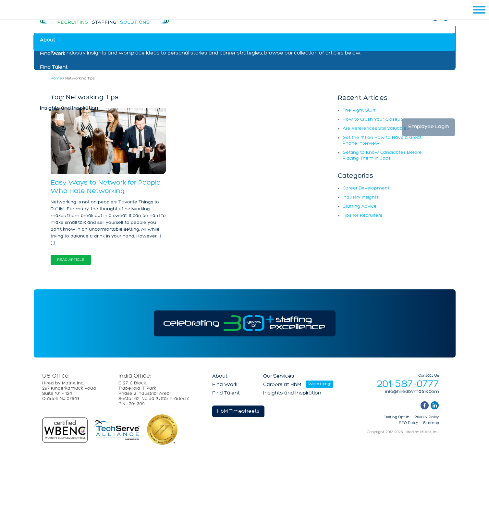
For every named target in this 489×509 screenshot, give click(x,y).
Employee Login (428, 126)
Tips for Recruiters (362, 215)
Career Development (366, 188)
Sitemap (431, 423)
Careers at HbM (59, 94)
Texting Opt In (397, 417)
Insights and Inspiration (69, 108)
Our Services (55, 81)
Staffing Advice (360, 206)
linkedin (435, 405)
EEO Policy (408, 423)
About (47, 40)
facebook (425, 405)
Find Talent (53, 67)
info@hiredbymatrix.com (412, 392)
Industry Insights (361, 197)
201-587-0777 (408, 384)
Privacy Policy (426, 417)
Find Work (52, 53)
